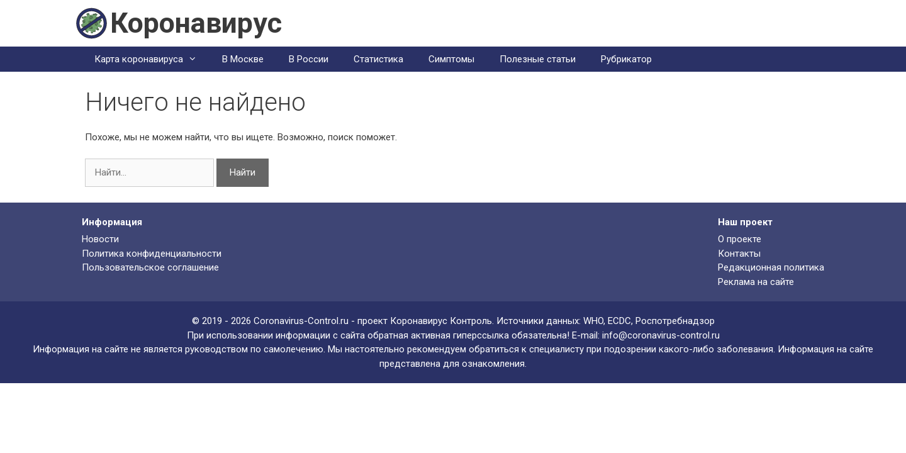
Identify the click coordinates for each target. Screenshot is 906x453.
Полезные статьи (538, 59)
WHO (593, 321)
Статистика (378, 59)
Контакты (739, 253)
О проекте (739, 239)
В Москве (243, 59)
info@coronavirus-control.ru (661, 335)
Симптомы (451, 59)
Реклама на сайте (756, 282)
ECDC (619, 321)
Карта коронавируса (152, 59)
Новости (100, 239)
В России (308, 59)
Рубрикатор (626, 59)
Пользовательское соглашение (150, 267)
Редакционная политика (771, 267)
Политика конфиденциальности (151, 253)
